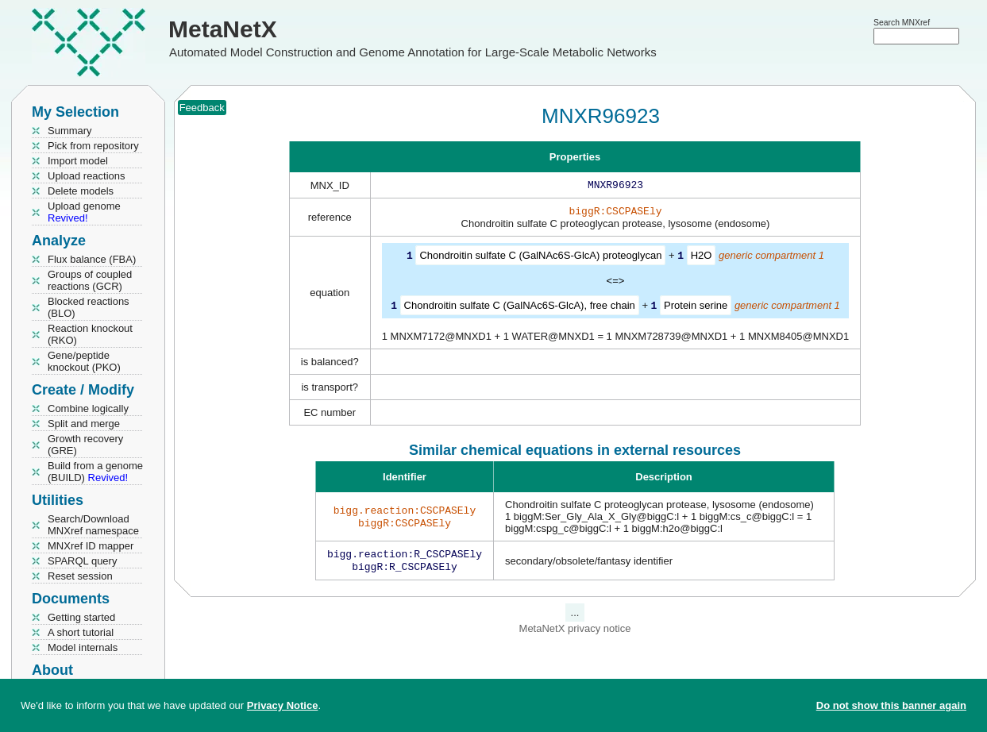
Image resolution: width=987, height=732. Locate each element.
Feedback (202, 108)
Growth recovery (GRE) (85, 445)
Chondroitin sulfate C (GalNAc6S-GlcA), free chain (519, 308)
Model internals (83, 647)
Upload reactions (86, 176)
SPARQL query (82, 561)
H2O (701, 258)
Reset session (80, 576)
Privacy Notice (282, 705)
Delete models (81, 191)
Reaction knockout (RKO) (90, 334)
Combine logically (88, 408)
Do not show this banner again (891, 705)
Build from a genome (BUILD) (95, 472)
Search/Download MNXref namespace (93, 525)
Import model (78, 161)
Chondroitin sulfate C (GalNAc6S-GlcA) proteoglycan (540, 258)
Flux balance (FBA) (92, 259)
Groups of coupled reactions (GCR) (90, 280)
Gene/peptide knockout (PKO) (84, 361)
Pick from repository (93, 146)
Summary (70, 131)
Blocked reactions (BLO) (88, 307)
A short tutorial (81, 632)
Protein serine (695, 308)
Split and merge (84, 424)
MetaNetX (222, 29)
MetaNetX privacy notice (575, 633)
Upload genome (84, 212)
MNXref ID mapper (90, 546)
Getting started (81, 617)
